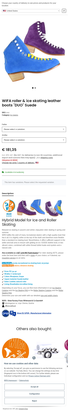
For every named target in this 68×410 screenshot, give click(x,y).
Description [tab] (8, 193)
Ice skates (14, 115)
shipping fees (23, 409)
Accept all (34, 387)
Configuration (34, 394)
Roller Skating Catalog (42, 290)
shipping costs (47, 157)
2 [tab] (35, 88)
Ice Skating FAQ (21, 290)
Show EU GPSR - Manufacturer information (26, 313)
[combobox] (31, 11)
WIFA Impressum (10, 380)
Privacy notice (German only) (39, 376)
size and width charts (49, 296)
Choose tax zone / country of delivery (20, 163)
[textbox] (31, 10)
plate (33, 255)
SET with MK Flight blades (27, 253)
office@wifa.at (10, 306)
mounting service (9, 258)
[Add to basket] (4, 18)
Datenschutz (24, 380)
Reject (34, 401)
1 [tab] (33, 88)
